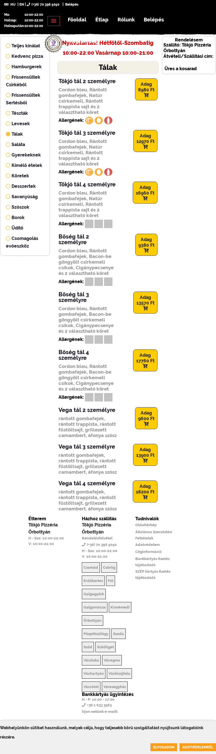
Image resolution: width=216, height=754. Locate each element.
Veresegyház (115, 687)
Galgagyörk (94, 594)
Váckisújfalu (119, 673)
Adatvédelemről (197, 747)
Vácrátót (91, 687)
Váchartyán (94, 673)
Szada (118, 634)
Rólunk (126, 20)
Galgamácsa (95, 607)
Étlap (102, 20)
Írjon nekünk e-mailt (100, 711)
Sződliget (105, 647)
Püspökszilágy (96, 634)
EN (21, 4)
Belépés (71, 4)
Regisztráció (84, 41)
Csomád (91, 567)
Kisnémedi (120, 607)
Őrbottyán (93, 620)
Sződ (88, 647)
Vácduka (91, 660)
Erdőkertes (93, 581)
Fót (110, 581)
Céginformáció (148, 552)
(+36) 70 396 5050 (43, 4)
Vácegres (112, 660)
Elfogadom (163, 747)
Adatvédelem (147, 545)
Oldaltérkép (146, 525)
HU (9, 4)
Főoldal (77, 20)
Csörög (109, 567)
